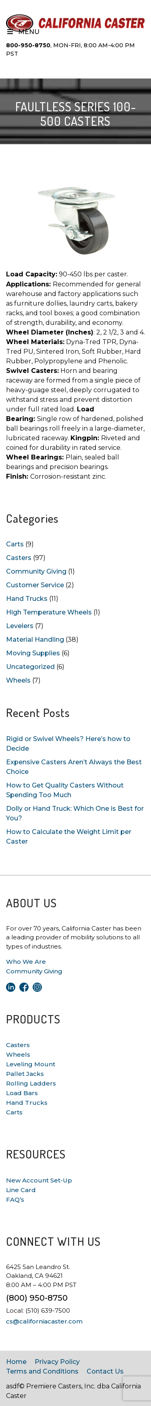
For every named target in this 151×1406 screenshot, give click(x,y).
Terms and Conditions (42, 1371)
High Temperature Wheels (49, 612)
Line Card (21, 1190)
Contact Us (105, 1371)
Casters (18, 558)
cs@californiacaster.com (44, 1321)
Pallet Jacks (25, 1074)
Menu (22, 32)
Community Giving (36, 571)
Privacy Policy (57, 1362)
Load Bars (22, 1093)
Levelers (19, 626)
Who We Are (26, 961)
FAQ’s (15, 1199)
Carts (15, 544)
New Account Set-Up (39, 1180)
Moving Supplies (33, 653)
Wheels (18, 680)
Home (16, 1362)
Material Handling (35, 639)
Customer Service (35, 585)
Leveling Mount (30, 1064)
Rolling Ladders (31, 1083)
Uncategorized (30, 667)
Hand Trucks (27, 598)
